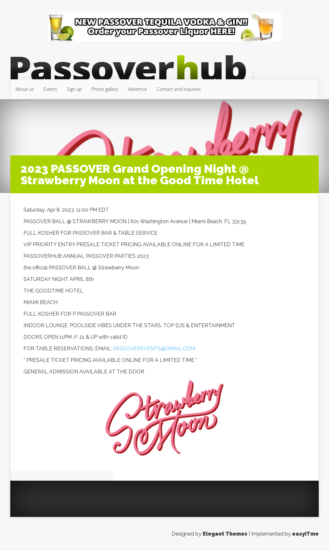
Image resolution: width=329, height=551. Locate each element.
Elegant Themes (225, 534)
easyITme (305, 534)
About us (24, 89)
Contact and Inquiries (178, 89)
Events (50, 89)
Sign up (74, 89)
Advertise (137, 89)
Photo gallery (105, 89)
